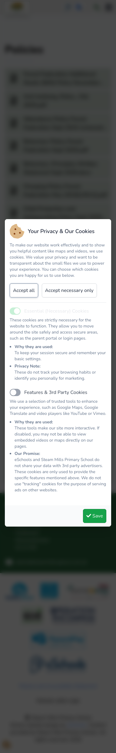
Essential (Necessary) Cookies (56, 311)
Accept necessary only (69, 290)
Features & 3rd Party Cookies (55, 392)
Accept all (24, 290)
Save (94, 516)
